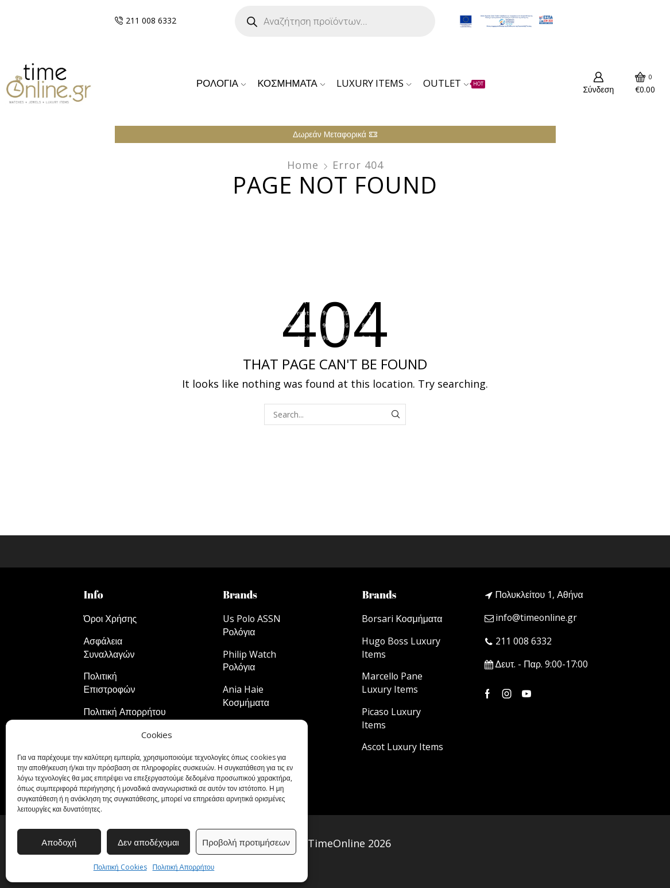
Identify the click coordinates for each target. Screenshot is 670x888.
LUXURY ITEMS (373, 83)
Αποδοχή (58, 842)
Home (303, 165)
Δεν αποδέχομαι (148, 842)
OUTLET (454, 83)
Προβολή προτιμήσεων (246, 842)
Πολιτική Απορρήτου (184, 867)
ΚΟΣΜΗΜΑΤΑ (291, 83)
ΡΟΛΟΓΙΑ (221, 83)
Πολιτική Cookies (120, 867)
